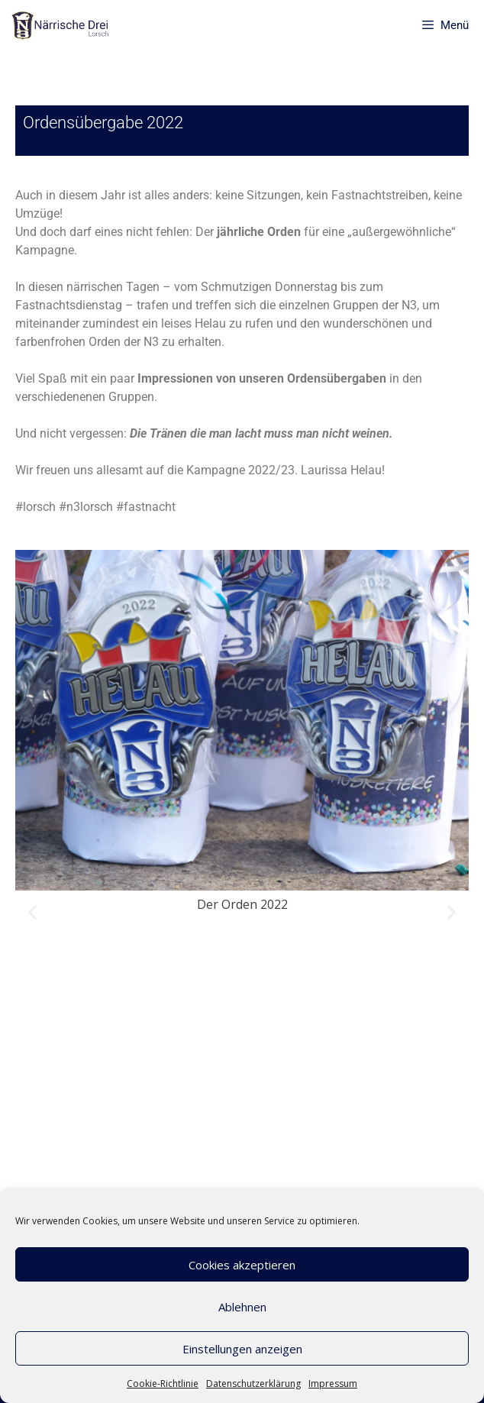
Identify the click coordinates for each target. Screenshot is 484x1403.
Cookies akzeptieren (242, 1264)
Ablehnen (242, 1306)
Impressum (332, 1383)
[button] (32, 912)
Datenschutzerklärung (253, 1383)
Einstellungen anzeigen (242, 1348)
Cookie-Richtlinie (162, 1383)
